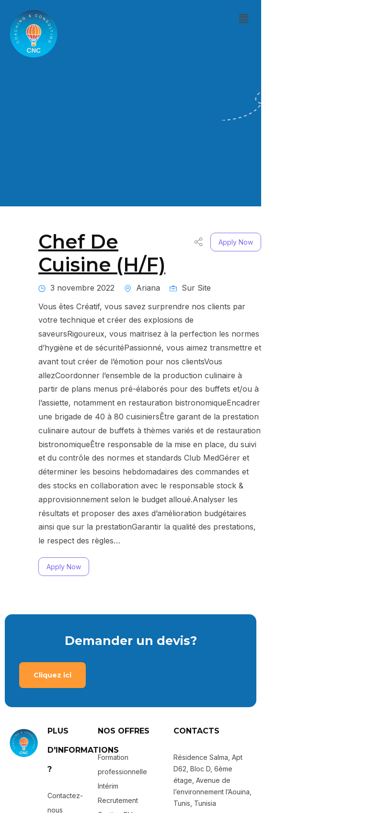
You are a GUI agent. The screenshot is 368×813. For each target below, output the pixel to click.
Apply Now (342, 225)
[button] (350, 18)
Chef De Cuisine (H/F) (144, 224)
